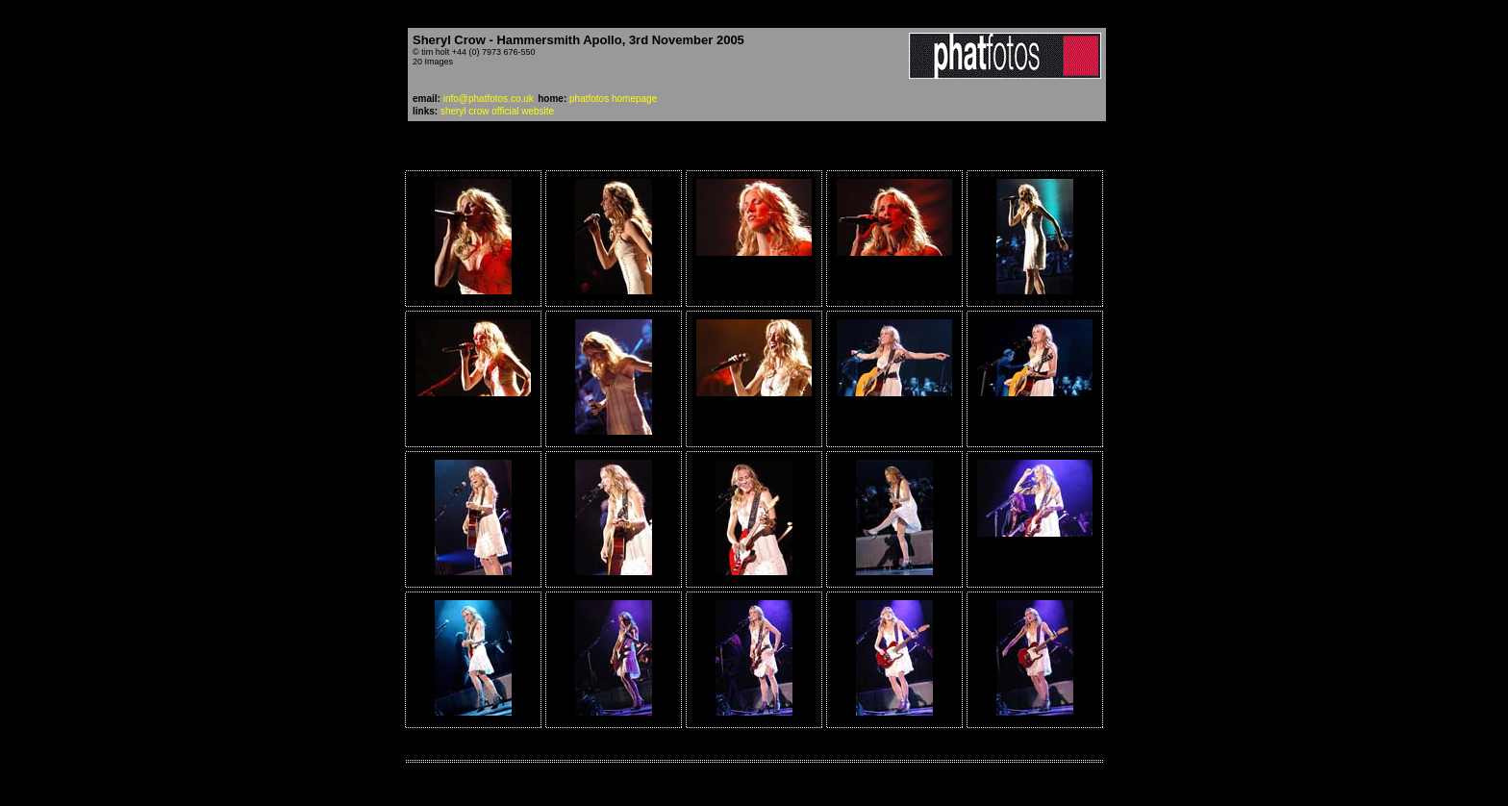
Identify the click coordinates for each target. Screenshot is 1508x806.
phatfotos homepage (613, 98)
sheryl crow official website (497, 111)
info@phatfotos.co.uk (488, 98)
